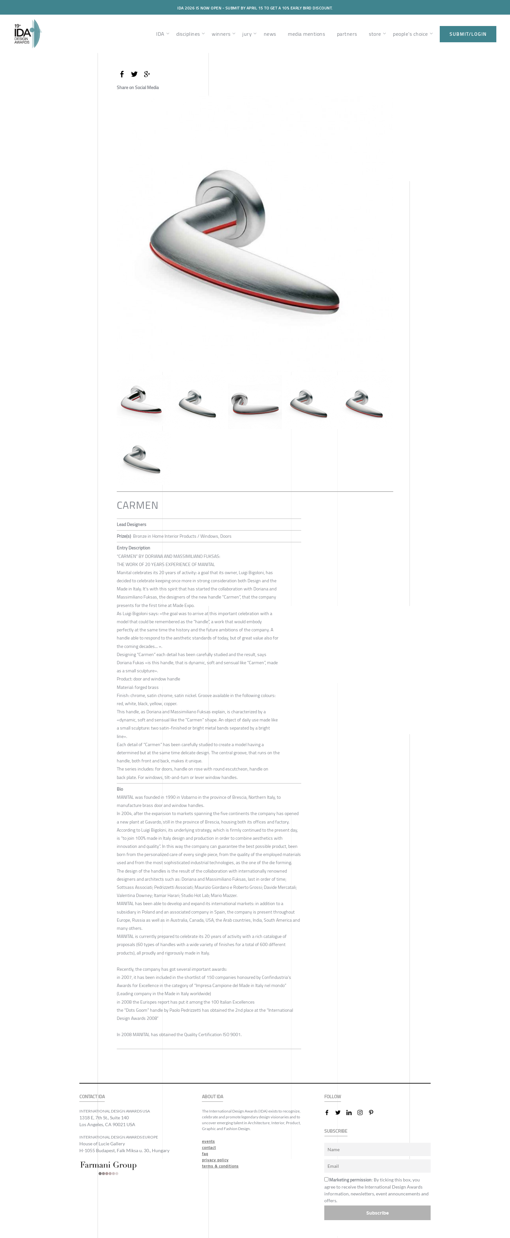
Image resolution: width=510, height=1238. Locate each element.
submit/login (468, 34)
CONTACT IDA (92, 1096)
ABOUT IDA (212, 1096)
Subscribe (377, 1213)
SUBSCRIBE (335, 1131)
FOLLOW (332, 1096)
